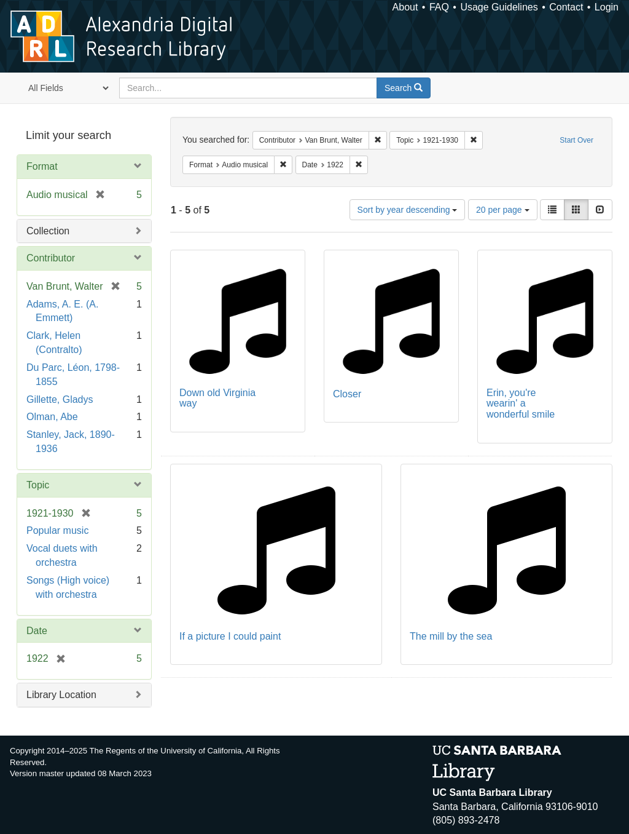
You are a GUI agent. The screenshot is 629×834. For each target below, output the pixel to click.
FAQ (439, 7)
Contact (566, 7)
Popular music (57, 530)
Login (607, 7)
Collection (47, 231)
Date (36, 631)
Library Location (61, 694)
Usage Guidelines (498, 7)
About (405, 7)
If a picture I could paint (230, 636)
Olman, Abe (52, 416)
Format (42, 166)
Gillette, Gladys (59, 399)
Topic (37, 485)
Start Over (576, 140)
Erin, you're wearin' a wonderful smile (520, 403)
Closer (347, 394)
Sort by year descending (407, 210)
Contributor (50, 258)
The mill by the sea (451, 636)
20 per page (502, 210)
